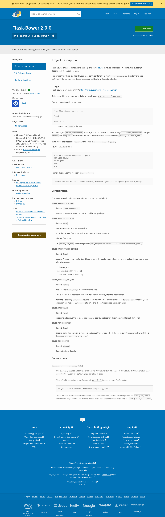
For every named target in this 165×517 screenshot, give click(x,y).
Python (19, 201)
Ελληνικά (82, 497)
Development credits (97, 447)
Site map (82, 484)
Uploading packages (33, 437)
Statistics (66, 440)
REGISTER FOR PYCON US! (141, 4)
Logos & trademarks (66, 443)
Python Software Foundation (81, 477)
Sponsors (126, 13)
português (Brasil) (61, 497)
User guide (33, 440)
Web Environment (24, 167)
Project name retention (33, 443)
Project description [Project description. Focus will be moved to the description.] (24, 66)
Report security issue (131, 437)
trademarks (106, 474)
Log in (136, 13)
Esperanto (134, 497)
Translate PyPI (97, 440)
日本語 (49, 497)
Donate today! (82, 470)
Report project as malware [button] (29, 235)
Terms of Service (130, 433)
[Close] (161, 3)
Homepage (20, 125)
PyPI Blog (65, 433)
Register (147, 13)
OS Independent (23, 193)
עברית (126, 497)
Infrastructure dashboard (65, 437)
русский (119, 497)
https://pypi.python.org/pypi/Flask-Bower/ (98, 90)
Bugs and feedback (98, 433)
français (42, 497)
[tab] (29, 66)
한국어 (142, 497)
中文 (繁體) (110, 497)
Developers (21, 175)
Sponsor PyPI (98, 443)
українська (73, 497)
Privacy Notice (130, 443)
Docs (115, 13)
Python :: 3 (20, 203)
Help (107, 13)
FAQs (34, 447)
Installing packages (33, 433)
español (35, 497)
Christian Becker (30, 149)
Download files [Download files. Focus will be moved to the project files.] (22, 80)
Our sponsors (66, 447)
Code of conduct (130, 440)
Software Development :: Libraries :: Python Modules (31, 219)
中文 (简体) (99, 497)
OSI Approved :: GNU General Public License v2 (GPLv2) (28, 184)
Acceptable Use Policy (129, 447)
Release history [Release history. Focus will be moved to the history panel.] (22, 73)
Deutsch (90, 497)
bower (100, 67)
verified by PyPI (34, 93)
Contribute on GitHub (97, 437)
